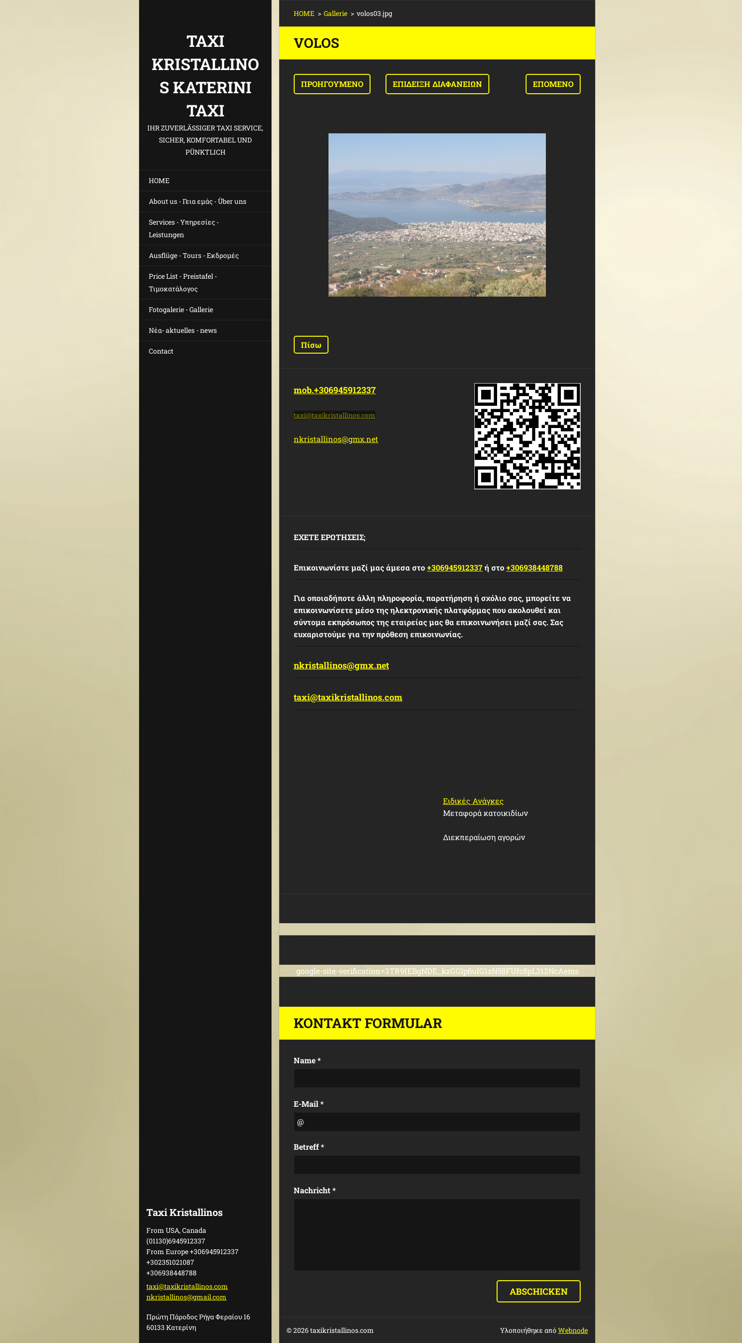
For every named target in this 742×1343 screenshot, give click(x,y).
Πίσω (311, 345)
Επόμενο (553, 84)
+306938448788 (534, 567)
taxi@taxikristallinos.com (348, 697)
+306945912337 (455, 567)
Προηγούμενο (332, 84)
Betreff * (309, 1147)
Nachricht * (315, 1190)
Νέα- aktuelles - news (183, 330)
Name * (307, 1060)
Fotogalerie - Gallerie (181, 309)
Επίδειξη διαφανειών (437, 84)
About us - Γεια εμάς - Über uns (197, 201)
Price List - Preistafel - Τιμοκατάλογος (183, 282)
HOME (159, 180)
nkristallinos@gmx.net (336, 439)
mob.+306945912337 (335, 390)
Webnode (573, 1330)
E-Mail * (309, 1104)
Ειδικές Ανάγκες (473, 801)
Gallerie (335, 13)
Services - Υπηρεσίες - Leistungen (184, 228)
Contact (161, 351)
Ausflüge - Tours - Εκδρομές (194, 255)
